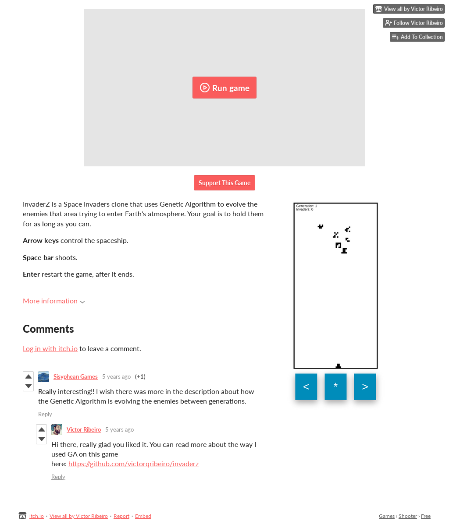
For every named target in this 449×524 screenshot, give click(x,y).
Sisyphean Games (75, 376)
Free (426, 516)
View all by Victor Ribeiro (79, 516)
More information (54, 300)
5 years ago (116, 376)
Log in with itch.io (50, 348)
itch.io (36, 516)
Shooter (408, 516)
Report (121, 516)
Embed (143, 516)
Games (387, 516)
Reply (45, 414)
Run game (224, 87)
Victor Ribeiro (84, 429)
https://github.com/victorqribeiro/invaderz (133, 463)
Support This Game (224, 182)
